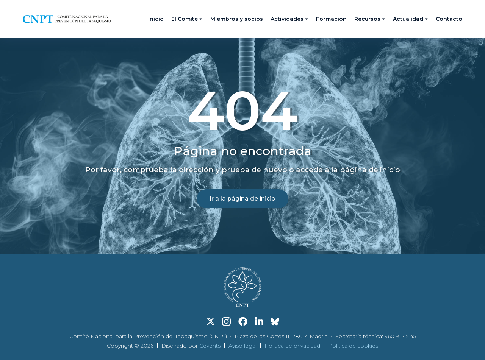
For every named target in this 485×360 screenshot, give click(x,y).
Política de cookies (353, 345)
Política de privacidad (292, 345)
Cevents (210, 345)
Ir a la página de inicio (242, 198)
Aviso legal (242, 345)
